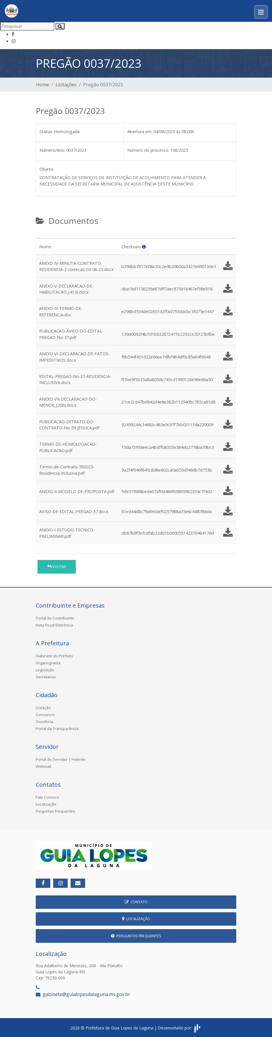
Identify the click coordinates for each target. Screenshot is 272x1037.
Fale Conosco (47, 797)
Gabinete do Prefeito (54, 655)
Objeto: (47, 169)
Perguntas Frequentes (55, 811)
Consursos (45, 714)
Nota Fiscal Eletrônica (54, 625)
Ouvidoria (44, 721)
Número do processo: (148, 150)
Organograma (48, 662)
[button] (144, 246)
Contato (136, 901)
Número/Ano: (52, 150)
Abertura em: (139, 131)
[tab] (41, 235)
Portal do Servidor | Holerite (60, 759)
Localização (46, 804)
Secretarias (46, 676)
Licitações (66, 84)
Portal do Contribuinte (55, 618)
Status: (46, 131)
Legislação (45, 669)
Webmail (43, 766)
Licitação (43, 707)
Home (42, 84)
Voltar (56, 566)
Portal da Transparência (57, 728)
